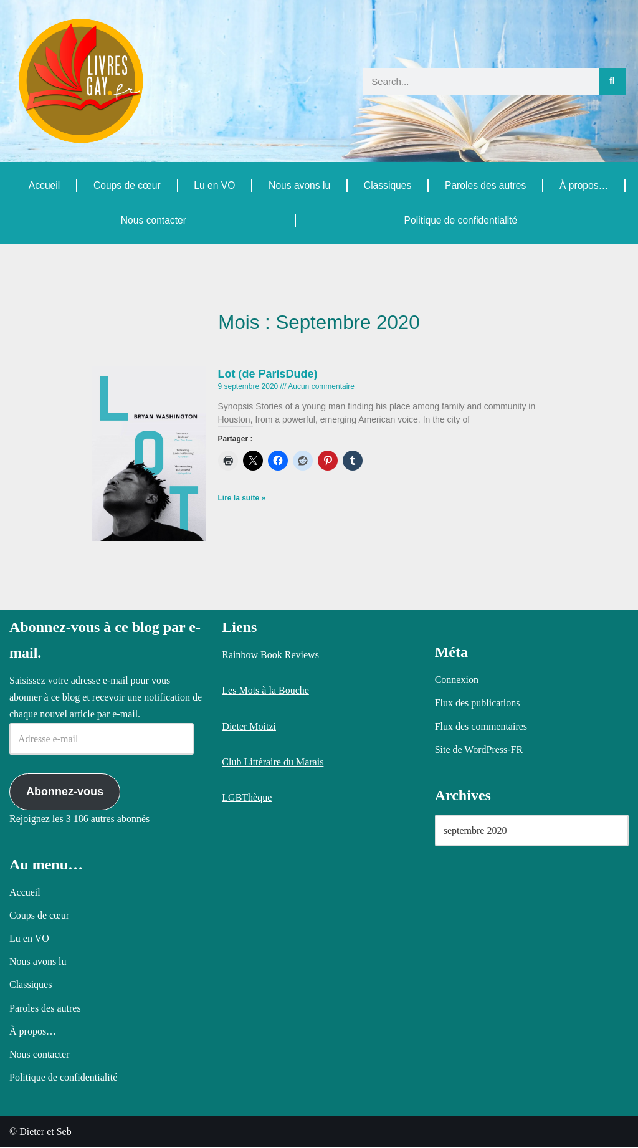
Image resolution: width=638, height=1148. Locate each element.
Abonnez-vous (64, 792)
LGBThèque (247, 798)
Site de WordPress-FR (479, 750)
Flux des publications (477, 703)
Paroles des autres (485, 185)
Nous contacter (153, 220)
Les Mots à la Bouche (265, 691)
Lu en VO (214, 185)
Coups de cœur (126, 185)
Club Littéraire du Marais (272, 762)
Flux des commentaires (481, 726)
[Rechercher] (612, 81)
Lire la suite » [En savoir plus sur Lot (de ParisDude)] (242, 499)
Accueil (44, 185)
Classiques (387, 185)
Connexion (456, 680)
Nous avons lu (298, 185)
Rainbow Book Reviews (270, 655)
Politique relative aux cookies (306, 1128)
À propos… (584, 185)
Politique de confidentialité (460, 220)
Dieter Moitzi (249, 726)
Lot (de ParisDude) (268, 374)
